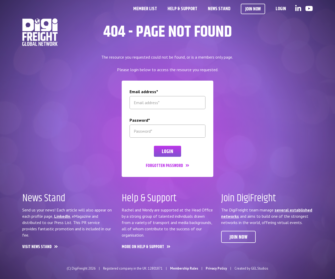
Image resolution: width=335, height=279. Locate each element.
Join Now (253, 9)
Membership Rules (184, 268)
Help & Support (182, 9)
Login (281, 9)
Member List (145, 9)
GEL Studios (259, 268)
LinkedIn (62, 216)
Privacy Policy (216, 268)
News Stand (219, 9)
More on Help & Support (143, 247)
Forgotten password (164, 166)
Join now (238, 237)
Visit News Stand (37, 247)
